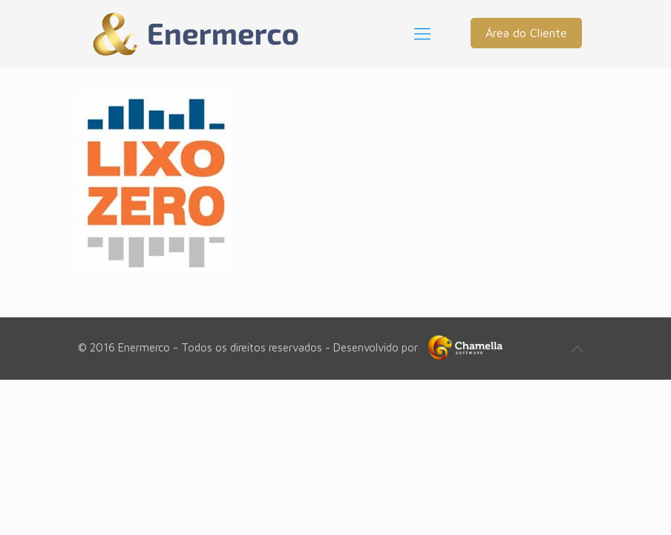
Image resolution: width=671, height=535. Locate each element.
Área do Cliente (526, 32)
